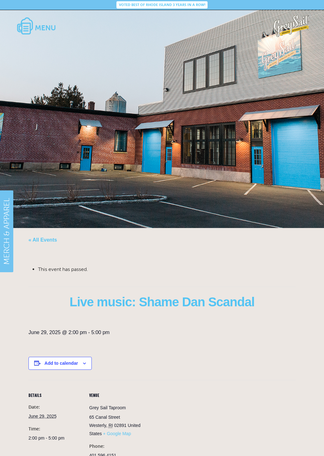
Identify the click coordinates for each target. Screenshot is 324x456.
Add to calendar (61, 363)
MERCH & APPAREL (6, 231)
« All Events (42, 240)
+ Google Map (117, 433)
